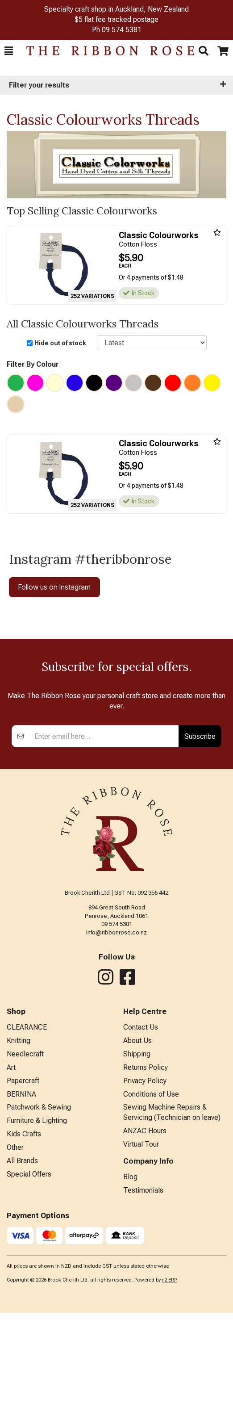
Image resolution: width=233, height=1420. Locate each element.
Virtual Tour (141, 1251)
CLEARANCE (27, 1134)
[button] (8, 51)
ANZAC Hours (144, 1238)
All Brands (22, 1268)
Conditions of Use (151, 1201)
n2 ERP (169, 1387)
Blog (130, 1284)
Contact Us (140, 1134)
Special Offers (29, 1281)
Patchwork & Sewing (39, 1214)
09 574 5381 (121, 29)
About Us (137, 1148)
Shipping (136, 1161)
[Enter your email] (104, 843)
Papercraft (23, 1188)
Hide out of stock (60, 343)
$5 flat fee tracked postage (116, 19)
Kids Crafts (24, 1241)
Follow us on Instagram (54, 586)
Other (15, 1254)
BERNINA (21, 1201)
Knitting (18, 1148)
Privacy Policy (144, 1188)
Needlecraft (25, 1161)
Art (11, 1174)
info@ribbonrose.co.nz (116, 1039)
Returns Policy (145, 1174)
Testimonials (143, 1297)
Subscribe (200, 843)
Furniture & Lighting (37, 1227)
